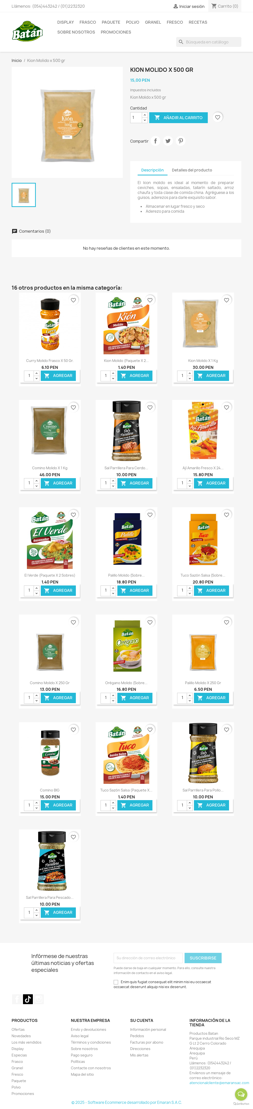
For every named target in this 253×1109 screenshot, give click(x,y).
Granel (153, 22)
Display (65, 22)
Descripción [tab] (152, 170)
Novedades (21, 1036)
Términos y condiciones (91, 1042)
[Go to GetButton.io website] (241, 1104)
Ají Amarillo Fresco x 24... (203, 468)
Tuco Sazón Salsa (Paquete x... (126, 790)
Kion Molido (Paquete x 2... (126, 360)
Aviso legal (79, 1036)
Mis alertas (139, 1055)
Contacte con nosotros (91, 1068)
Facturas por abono (146, 1042)
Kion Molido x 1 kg (203, 360)
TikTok (28, 999)
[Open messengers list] (241, 1094)
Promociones (116, 32)
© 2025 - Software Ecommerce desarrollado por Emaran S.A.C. (126, 1102)
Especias (19, 1055)
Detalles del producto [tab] (192, 170)
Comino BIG (50, 790)
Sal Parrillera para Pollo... (203, 790)
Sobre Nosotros (76, 32)
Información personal (148, 1029)
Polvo (132, 22)
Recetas (198, 22)
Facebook (17, 999)
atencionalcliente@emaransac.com (219, 1082)
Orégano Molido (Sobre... (126, 682)
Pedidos (137, 1036)
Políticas (78, 1061)
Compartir (155, 141)
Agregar (58, 376)
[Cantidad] (136, 117)
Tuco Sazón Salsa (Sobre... (203, 575)
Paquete (111, 22)
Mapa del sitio (82, 1074)
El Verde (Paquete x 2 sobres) (49, 575)
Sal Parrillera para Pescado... (50, 897)
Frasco (88, 22)
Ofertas (18, 1029)
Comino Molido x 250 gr (50, 682)
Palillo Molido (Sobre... (126, 575)
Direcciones (140, 1048)
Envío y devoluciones (88, 1029)
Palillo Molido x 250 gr (203, 682)
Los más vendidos (27, 1042)
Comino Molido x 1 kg (49, 468)
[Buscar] (208, 42)
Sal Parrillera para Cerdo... (126, 468)
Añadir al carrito (178, 117)
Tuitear (168, 141)
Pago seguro (82, 1055)
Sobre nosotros (84, 1048)
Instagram (39, 999)
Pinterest (181, 141)
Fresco (175, 22)
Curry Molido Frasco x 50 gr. (50, 360)
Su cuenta (141, 1020)
